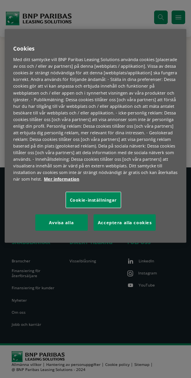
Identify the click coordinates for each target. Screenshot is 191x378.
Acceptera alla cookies (125, 222)
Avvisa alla (61, 222)
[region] (95, 136)
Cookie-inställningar (93, 200)
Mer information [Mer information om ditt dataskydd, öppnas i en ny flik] (61, 179)
